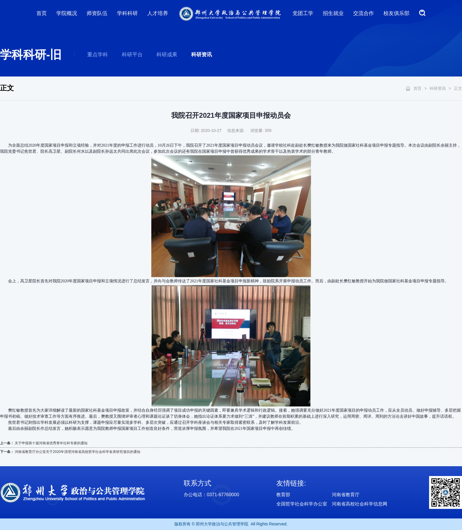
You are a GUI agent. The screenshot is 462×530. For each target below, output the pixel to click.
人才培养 (157, 13)
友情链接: (291, 483)
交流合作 (363, 13)
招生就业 (333, 13)
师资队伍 (97, 13)
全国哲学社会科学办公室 (301, 503)
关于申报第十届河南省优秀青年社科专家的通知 (51, 443)
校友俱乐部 (396, 13)
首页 (41, 13)
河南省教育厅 (345, 494)
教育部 (283, 494)
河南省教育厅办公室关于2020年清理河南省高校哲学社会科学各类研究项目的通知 (77, 452)
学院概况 (66, 13)
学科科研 (127, 13)
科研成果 (167, 54)
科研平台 (132, 54)
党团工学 (303, 13)
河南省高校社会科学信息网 (359, 503)
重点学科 (97, 54)
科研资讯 (201, 54)
